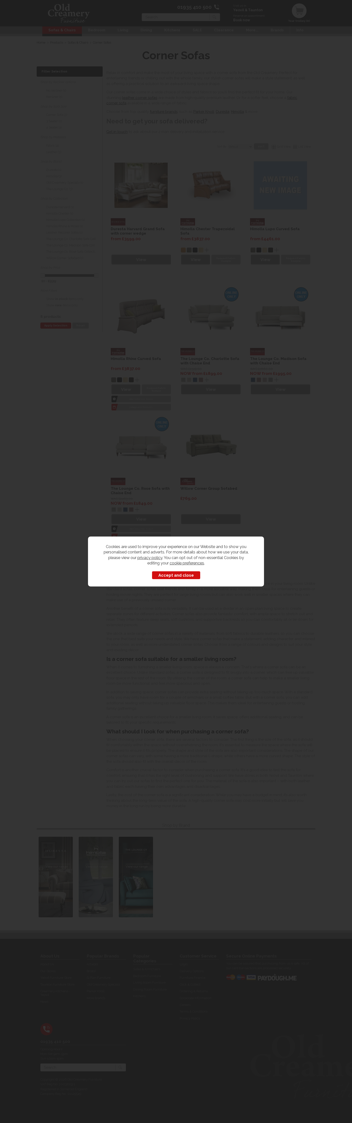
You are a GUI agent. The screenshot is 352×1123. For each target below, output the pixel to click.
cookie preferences (187, 563)
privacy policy (149, 557)
